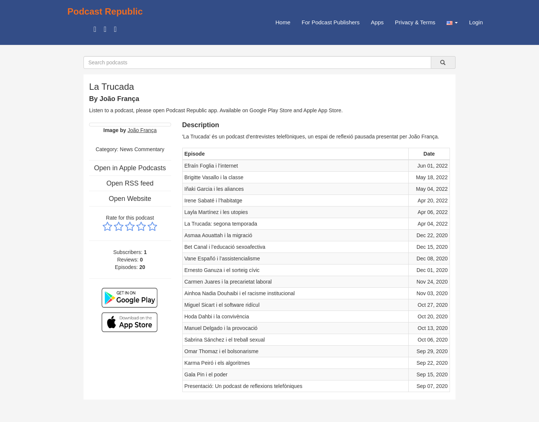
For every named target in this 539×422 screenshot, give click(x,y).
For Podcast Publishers (331, 22)
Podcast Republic (105, 11)
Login (476, 22)
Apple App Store (322, 110)
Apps (377, 22)
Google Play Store (271, 110)
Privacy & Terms (415, 22)
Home (282, 22)
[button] (452, 22)
